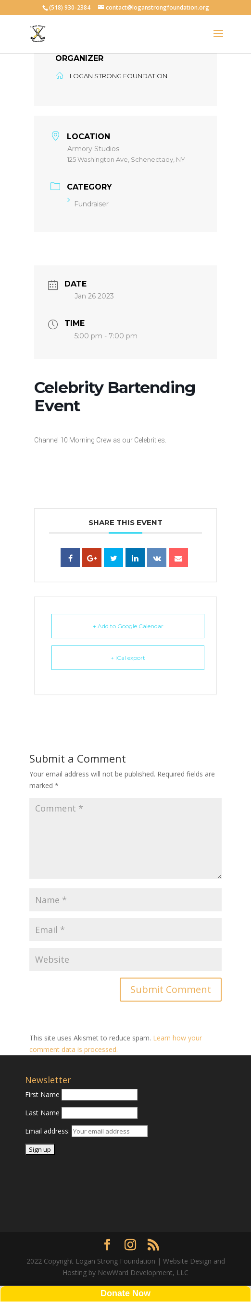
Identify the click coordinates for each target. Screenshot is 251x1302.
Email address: (48, 1130)
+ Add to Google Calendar (128, 626)
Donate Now (125, 1293)
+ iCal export (128, 657)
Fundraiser (88, 204)
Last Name (42, 1112)
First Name (42, 1094)
